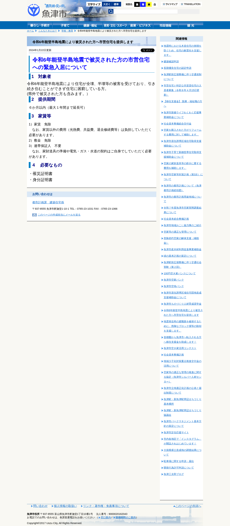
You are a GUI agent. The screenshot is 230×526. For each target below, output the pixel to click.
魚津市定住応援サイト (176, 432)
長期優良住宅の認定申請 (177, 67)
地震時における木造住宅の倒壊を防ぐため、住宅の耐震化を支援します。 (182, 50)
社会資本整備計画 (174, 354)
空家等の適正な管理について (180, 231)
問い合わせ (40, 505)
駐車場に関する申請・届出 (179, 461)
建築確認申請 (171, 61)
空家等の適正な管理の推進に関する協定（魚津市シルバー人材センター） (182, 377)
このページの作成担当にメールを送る (59, 214)
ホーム (30, 30)
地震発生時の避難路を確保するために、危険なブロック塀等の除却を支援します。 (182, 326)
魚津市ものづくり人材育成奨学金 (182, 303)
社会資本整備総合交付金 (177, 123)
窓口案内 (106, 517)
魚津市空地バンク (174, 286)
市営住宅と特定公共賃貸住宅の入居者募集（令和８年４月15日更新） (182, 90)
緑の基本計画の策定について (180, 255)
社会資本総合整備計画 (176, 218)
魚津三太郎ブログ (174, 474)
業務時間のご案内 (126, 517)
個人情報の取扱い (65, 505)
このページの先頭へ (188, 505)
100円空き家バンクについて (180, 273)
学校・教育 (67, 30)
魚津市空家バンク (174, 279)
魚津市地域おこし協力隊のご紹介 (182, 225)
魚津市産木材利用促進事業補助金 (182, 249)
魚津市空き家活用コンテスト (180, 348)
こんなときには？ (47, 30)
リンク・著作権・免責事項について (106, 505)
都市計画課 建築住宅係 (48, 202)
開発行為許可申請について (179, 467)
